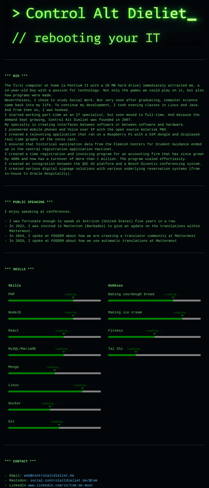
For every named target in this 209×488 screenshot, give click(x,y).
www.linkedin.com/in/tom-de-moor (60, 486)
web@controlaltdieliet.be (49, 476)
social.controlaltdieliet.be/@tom (63, 481)
